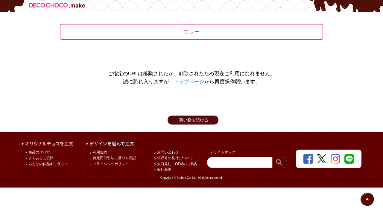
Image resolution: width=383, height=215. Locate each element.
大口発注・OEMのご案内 (177, 164)
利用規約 (99, 152)
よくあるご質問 (41, 158)
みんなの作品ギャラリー (48, 164)
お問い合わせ (167, 152)
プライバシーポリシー (110, 164)
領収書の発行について (174, 158)
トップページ (189, 82)
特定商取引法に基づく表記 (114, 158)
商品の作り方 (39, 152)
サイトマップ (224, 152)
